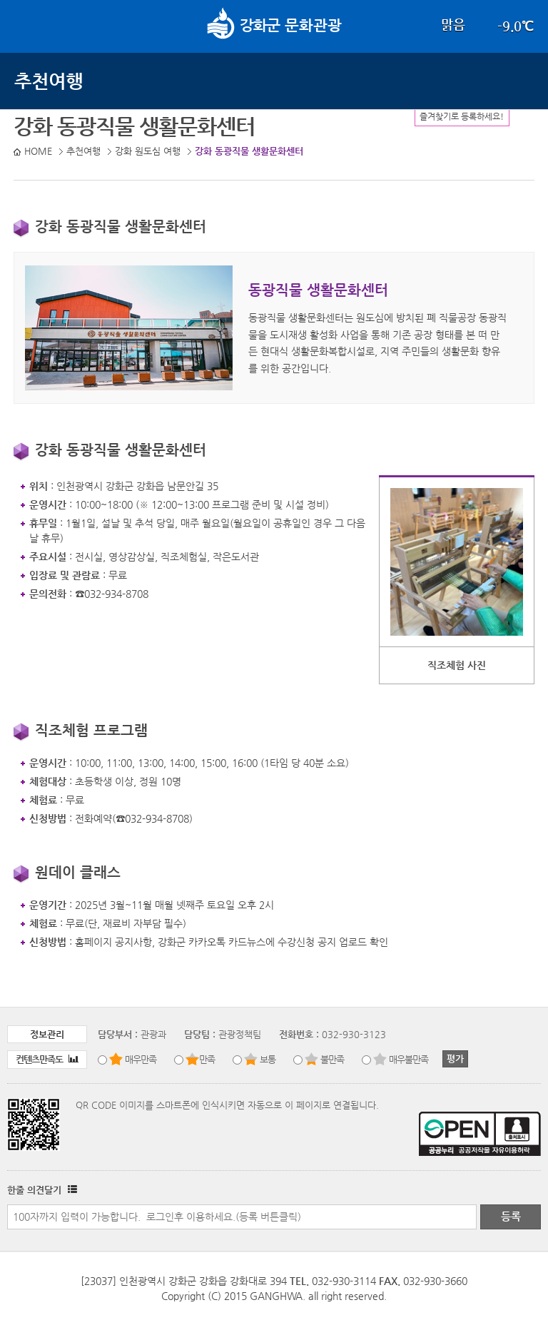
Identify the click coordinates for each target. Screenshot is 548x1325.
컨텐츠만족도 (47, 1059)
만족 (207, 1059)
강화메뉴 (27, 25)
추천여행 (48, 80)
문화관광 (274, 25)
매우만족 (140, 1059)
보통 (267, 1059)
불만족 (332, 1059)
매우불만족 (408, 1059)
